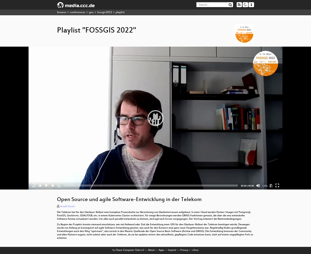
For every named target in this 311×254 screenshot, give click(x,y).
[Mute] (258, 186)
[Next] (53, 186)
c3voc (195, 250)
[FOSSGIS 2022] (271, 186)
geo (91, 12)
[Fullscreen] (277, 186)
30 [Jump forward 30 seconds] (59, 186)
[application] (155, 118)
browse (61, 12)
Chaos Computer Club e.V (130, 250)
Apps (161, 250)
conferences (77, 12)
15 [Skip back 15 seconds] (34, 186)
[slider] (151, 186)
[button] (155, 118)
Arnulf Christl (67, 206)
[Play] (46, 186)
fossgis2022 (104, 12)
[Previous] (40, 186)
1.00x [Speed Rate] (265, 186)
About (151, 250)
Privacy (184, 250)
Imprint (172, 250)
